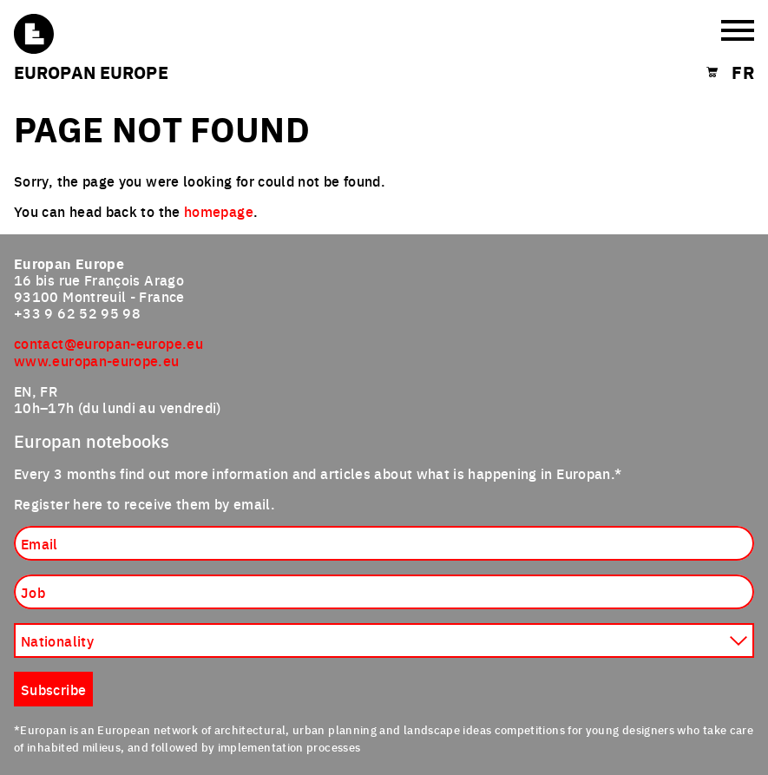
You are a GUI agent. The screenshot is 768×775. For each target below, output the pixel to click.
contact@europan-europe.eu (108, 342)
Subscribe (53, 689)
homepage (218, 210)
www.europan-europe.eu (97, 360)
